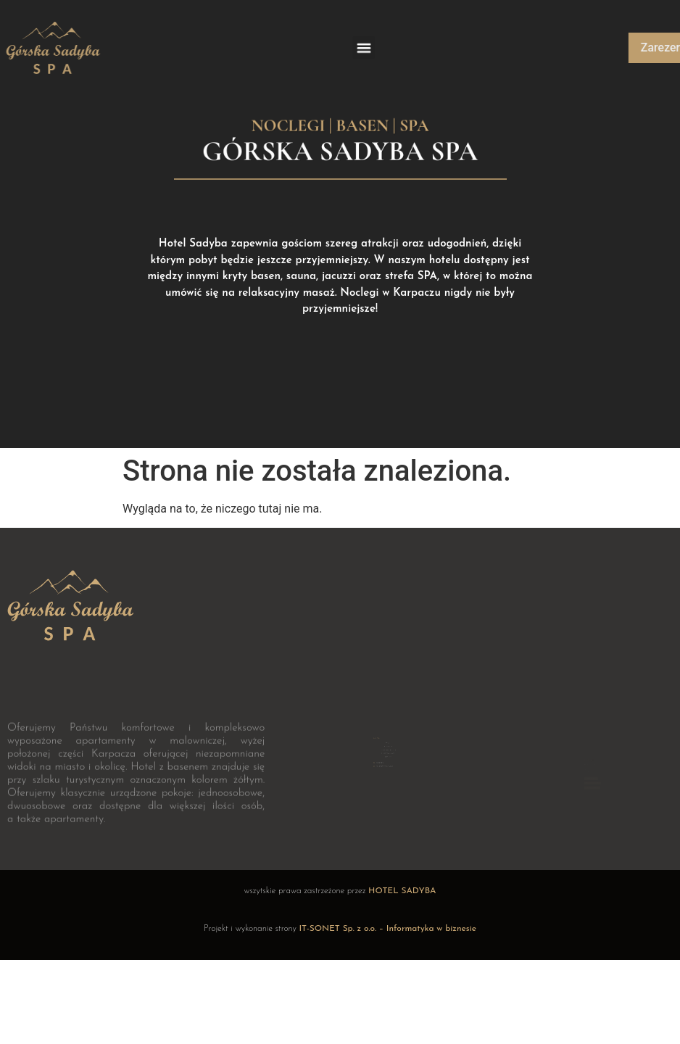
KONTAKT (388, 746)
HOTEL (388, 735)
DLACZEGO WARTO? (388, 744)
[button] (363, 48)
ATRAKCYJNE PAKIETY (388, 741)
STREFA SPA (388, 739)
